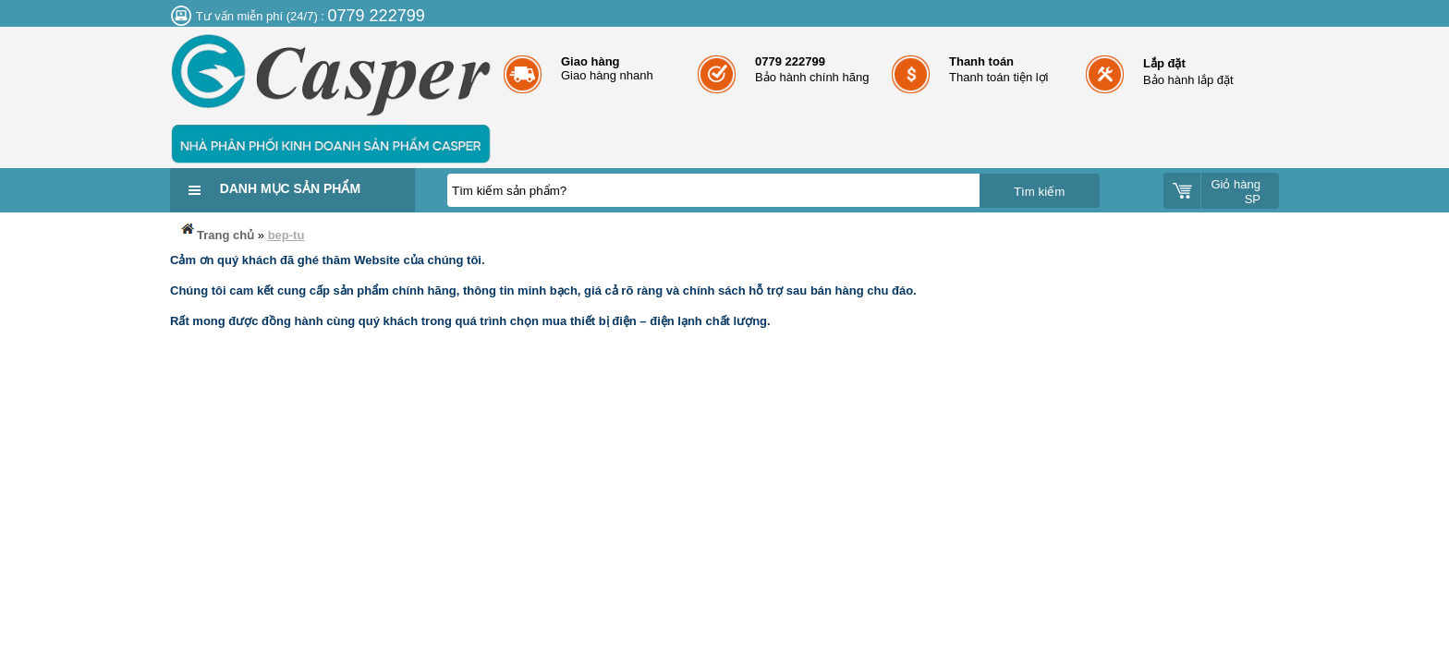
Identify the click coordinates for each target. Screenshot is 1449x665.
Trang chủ (216, 231)
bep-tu (286, 235)
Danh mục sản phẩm (290, 188)
